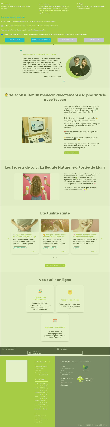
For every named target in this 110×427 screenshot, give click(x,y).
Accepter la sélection (41, 40)
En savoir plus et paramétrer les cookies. (13, 17)
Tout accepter (14, 40)
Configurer (95, 40)
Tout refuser (68, 40)
